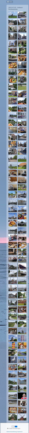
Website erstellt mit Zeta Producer (20, 430)
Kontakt (17, 427)
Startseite (11, 427)
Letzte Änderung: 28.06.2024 (18, 428)
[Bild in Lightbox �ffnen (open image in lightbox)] (12, 15)
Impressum (22, 427)
